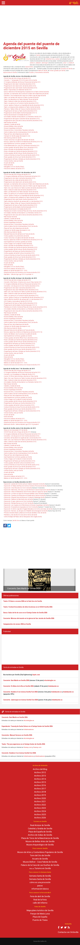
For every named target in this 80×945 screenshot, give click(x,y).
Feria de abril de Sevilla (40, 896)
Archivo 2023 (40, 808)
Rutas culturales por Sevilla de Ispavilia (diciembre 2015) (20, 151)
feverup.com (28, 747)
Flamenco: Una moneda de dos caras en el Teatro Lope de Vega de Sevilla (25, 95)
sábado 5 (38, 63)
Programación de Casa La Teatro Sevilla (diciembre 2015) (20, 111)
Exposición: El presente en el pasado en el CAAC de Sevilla (21, 507)
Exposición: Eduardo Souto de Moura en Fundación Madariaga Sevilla (24, 497)
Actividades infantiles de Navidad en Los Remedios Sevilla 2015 (23, 116)
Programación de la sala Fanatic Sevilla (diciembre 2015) (20, 88)
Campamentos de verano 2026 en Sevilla (17, 624)
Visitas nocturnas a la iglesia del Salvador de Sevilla (19, 140)
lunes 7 (65, 63)
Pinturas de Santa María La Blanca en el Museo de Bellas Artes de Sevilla (25, 513)
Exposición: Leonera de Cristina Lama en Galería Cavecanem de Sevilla (24, 484)
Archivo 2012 (40, 772)
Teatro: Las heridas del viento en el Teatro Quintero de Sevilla (21, 97)
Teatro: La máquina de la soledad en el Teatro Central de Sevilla (22, 107)
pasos (40, 885)
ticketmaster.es (29, 729)
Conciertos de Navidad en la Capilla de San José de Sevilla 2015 (22, 438)
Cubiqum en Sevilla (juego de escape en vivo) (17, 136)
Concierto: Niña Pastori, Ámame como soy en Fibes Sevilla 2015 (23, 282)
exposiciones (29, 67)
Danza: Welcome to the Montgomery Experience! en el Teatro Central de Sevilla (26, 92)
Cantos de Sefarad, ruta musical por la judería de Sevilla (20, 334)
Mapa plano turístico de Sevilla (40, 910)
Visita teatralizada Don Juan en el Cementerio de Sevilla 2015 (21, 145)
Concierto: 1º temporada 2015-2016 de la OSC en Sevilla (20, 80)
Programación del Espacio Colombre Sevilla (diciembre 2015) (22, 118)
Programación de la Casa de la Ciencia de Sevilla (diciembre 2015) (23, 120)
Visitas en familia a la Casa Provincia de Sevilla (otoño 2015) (21, 155)
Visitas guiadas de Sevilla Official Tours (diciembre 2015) (20, 147)
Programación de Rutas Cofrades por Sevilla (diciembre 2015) (22, 159)
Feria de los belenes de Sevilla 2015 (14, 168)
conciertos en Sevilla (66, 68)
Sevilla (38, 55)
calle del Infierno (40, 903)
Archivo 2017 (40, 788)
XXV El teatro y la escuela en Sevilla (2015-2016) (18, 301)
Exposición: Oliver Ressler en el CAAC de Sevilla (18, 488)
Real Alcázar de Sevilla (10, 122)
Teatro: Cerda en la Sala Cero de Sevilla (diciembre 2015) (20, 101)
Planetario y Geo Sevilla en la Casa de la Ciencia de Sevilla (20, 515)
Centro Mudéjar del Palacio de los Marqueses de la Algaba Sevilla (23, 516)
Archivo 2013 (40, 775)
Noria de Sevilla (8, 165)
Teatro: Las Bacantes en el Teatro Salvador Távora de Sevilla (21, 99)
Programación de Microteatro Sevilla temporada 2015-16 (20, 113)
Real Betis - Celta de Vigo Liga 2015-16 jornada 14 (18, 274)
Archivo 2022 (40, 805)
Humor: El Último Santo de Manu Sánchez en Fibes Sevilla (21, 376)
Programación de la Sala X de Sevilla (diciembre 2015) (19, 84)
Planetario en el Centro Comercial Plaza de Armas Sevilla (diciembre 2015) (25, 211)
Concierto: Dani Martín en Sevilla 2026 (15, 717)
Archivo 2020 (40, 798)
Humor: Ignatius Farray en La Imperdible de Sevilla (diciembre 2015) (24, 105)
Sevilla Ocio (16, 520)
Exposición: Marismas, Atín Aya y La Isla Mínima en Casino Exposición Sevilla (27, 490)
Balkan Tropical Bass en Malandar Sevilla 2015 (18, 90)
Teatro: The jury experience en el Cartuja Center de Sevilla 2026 (23, 744)
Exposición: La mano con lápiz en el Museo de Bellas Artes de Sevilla (24, 493)
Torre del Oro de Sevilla (40, 855)
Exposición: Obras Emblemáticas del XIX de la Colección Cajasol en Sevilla (25, 491)
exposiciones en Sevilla (10, 72)
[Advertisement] (40, 22)
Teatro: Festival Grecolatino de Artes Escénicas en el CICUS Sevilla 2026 (27, 607)
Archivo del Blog (40, 769)
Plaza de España (40, 917)
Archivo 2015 (40, 782)
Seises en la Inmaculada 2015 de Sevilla (15, 430)
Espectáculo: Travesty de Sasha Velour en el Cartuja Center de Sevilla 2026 (27, 726)
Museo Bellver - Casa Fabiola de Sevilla (40, 862)
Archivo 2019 (40, 795)
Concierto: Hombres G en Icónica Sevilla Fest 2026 (19, 753)
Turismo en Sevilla (42, 868)
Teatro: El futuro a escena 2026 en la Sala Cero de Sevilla (22, 601)
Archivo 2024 (40, 811)
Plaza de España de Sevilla (40, 831)
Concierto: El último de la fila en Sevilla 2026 (18, 686)
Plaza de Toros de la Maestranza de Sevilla (16, 134)
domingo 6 (45, 63)
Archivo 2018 (40, 792)
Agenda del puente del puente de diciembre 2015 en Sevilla (31, 46)
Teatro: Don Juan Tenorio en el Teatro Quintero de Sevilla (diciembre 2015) (25, 188)
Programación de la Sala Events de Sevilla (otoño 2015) (20, 86)
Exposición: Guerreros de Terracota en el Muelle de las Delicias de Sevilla (25, 495)
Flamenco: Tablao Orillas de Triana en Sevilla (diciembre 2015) (22, 109)
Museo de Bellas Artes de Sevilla (13, 126)
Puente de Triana (40, 920)
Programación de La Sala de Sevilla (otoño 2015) (18, 180)
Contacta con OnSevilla (68, 932)
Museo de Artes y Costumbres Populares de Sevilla (19, 130)
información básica (40, 889)
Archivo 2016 (40, 785)
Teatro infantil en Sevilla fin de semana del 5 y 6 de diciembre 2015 (23, 201)
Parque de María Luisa (40, 913)
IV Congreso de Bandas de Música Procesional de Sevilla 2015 (22, 82)
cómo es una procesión (40, 882)
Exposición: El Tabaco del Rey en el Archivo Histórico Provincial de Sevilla (25, 486)
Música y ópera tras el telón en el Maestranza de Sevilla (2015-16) (23, 141)
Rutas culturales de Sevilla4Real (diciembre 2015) (18, 149)
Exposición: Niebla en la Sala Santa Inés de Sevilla (18, 499)
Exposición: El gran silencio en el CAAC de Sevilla (18, 501)
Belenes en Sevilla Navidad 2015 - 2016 (15, 270)
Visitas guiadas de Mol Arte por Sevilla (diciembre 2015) (20, 153)
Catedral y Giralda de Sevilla (12, 124)
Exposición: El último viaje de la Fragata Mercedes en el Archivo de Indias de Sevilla (28, 509)
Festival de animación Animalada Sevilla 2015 (17, 115)
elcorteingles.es (29, 720)
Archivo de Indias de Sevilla (40, 835)
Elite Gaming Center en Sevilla (12, 138)
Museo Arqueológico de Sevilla (13, 128)
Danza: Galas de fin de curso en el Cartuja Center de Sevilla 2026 (25, 613)
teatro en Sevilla (42, 70)
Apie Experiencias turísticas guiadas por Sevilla (18, 143)
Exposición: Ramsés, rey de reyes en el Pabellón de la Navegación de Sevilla (26, 511)
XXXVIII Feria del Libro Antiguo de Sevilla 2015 (17, 78)
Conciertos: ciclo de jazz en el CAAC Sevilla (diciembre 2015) (21, 286)
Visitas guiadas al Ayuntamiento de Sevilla (16, 236)
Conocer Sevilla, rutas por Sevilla (13, 161)
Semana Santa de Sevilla (40, 876)
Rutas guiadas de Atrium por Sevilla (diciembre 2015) (20, 157)
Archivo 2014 (40, 779)
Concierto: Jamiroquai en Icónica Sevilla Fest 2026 (20, 700)
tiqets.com (36, 675)
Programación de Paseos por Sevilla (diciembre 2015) (19, 251)
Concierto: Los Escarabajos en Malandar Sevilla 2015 (19, 374)
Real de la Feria (40, 899)
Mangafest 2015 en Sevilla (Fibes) (14, 166)
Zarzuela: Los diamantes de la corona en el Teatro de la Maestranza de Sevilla (26, 93)
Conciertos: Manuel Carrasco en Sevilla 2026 (17, 735)
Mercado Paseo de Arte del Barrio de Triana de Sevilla (19, 234)
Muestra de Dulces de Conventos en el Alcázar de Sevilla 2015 (22, 272)
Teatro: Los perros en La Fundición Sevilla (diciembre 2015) (21, 103)
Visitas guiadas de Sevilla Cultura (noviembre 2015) (19, 253)
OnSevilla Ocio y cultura (52, 59)
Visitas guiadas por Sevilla (57, 70)
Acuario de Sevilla (9, 163)
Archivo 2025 (40, 814)
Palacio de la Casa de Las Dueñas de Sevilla (40, 865)
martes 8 (71, 63)
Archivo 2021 (40, 801)
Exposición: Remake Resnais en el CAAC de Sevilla (18, 503)
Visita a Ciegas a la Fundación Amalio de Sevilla (18, 243)
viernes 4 (32, 63)
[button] (4, 580)
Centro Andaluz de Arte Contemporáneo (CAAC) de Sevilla (20, 132)
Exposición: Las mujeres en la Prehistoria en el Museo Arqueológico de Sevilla (26, 505)
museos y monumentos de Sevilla (39, 72)
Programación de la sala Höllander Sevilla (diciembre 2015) (21, 290)
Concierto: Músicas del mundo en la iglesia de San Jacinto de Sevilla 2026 (28, 618)
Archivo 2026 (40, 817)
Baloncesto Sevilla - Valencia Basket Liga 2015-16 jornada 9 (21, 424)
